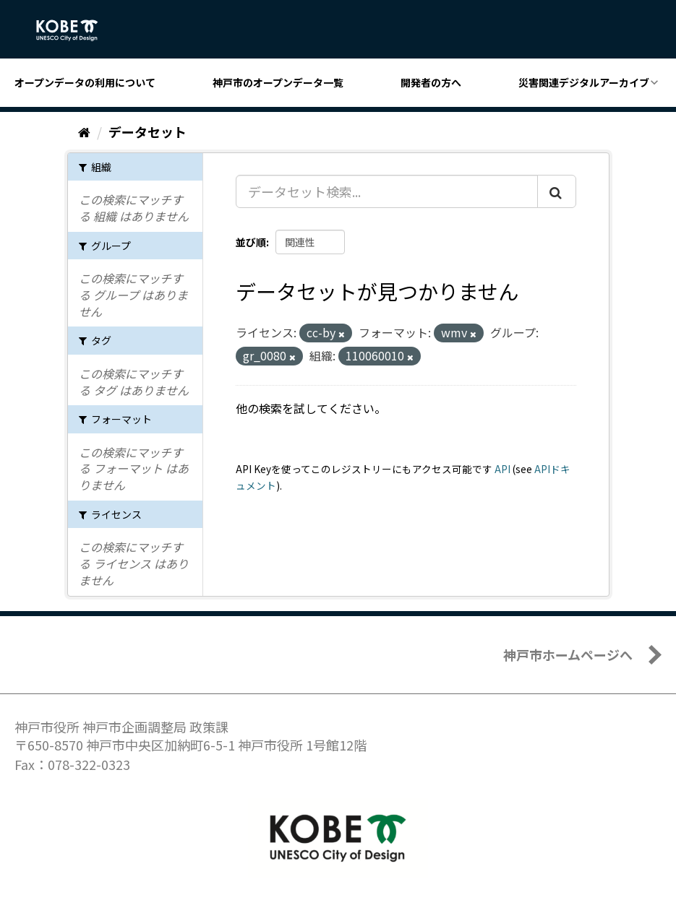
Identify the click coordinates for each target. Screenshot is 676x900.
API (502, 469)
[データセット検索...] (387, 191)
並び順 (251, 242)
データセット (147, 131)
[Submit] (556, 191)
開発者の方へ (431, 82)
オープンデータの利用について (84, 82)
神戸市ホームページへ (568, 654)
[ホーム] (84, 131)
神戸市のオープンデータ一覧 (278, 82)
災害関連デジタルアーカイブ (583, 82)
